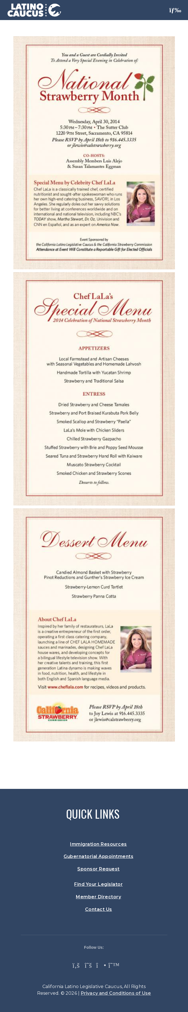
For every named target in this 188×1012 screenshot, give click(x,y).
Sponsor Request (98, 869)
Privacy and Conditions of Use (116, 993)
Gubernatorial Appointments (98, 856)
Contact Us (98, 909)
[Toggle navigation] (173, 10)
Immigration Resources (98, 844)
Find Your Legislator (98, 884)
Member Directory (98, 896)
